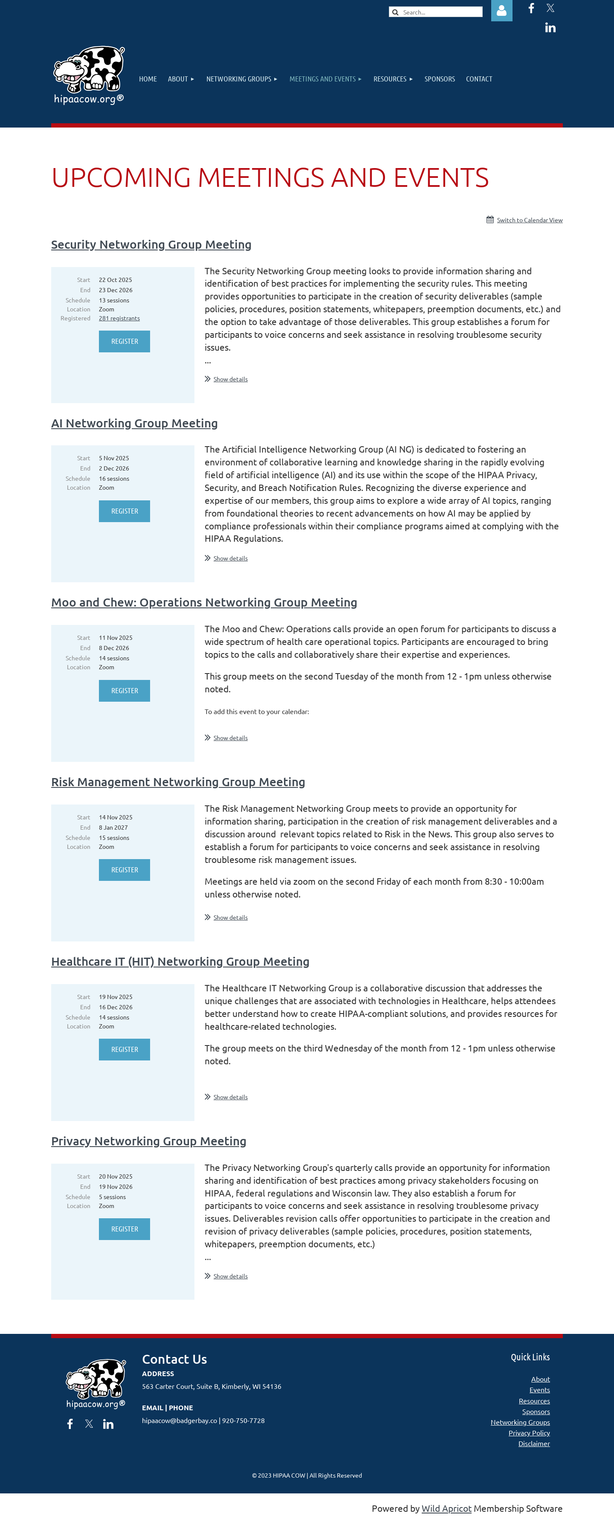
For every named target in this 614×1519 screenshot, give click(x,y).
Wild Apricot (447, 1507)
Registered (75, 318)
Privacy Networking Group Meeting (148, 1140)
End (85, 289)
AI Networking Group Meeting (134, 422)
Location (78, 309)
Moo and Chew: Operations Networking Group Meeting (204, 602)
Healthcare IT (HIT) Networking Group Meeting (180, 961)
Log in (502, 10)
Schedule (78, 300)
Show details (231, 379)
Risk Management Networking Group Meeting (178, 781)
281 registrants (119, 318)
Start (83, 279)
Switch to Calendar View (530, 220)
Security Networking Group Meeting (151, 244)
